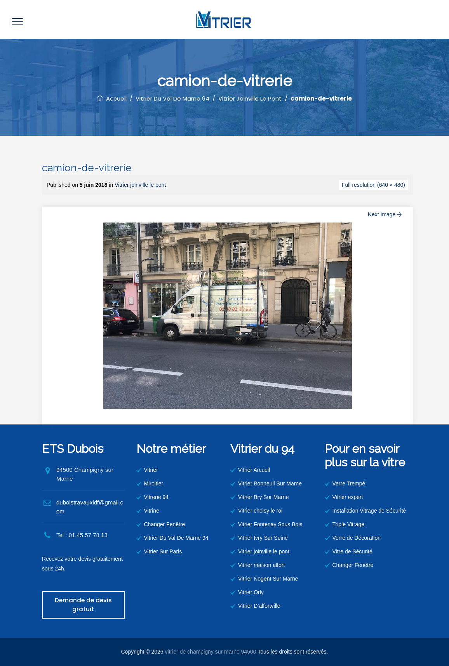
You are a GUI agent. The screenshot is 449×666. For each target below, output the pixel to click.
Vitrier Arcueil (254, 470)
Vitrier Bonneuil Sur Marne (270, 483)
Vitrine (151, 511)
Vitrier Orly (251, 592)
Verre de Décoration (356, 538)
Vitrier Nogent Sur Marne (268, 579)
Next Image (385, 214)
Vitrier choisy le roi (260, 511)
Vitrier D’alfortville (259, 606)
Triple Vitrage (348, 524)
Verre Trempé (348, 483)
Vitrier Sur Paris (163, 551)
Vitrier (151, 470)
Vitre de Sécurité (352, 551)
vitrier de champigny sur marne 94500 (210, 652)
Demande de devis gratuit (83, 604)
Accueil (112, 98)
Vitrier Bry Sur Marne (263, 497)
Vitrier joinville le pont (140, 185)
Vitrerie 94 (156, 497)
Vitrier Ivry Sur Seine (263, 538)
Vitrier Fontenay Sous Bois (270, 524)
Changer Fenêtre (164, 524)
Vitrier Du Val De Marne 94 (176, 538)
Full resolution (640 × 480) (373, 185)
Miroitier (154, 483)
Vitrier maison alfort (261, 565)
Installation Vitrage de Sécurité (369, 511)
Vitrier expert (347, 497)
